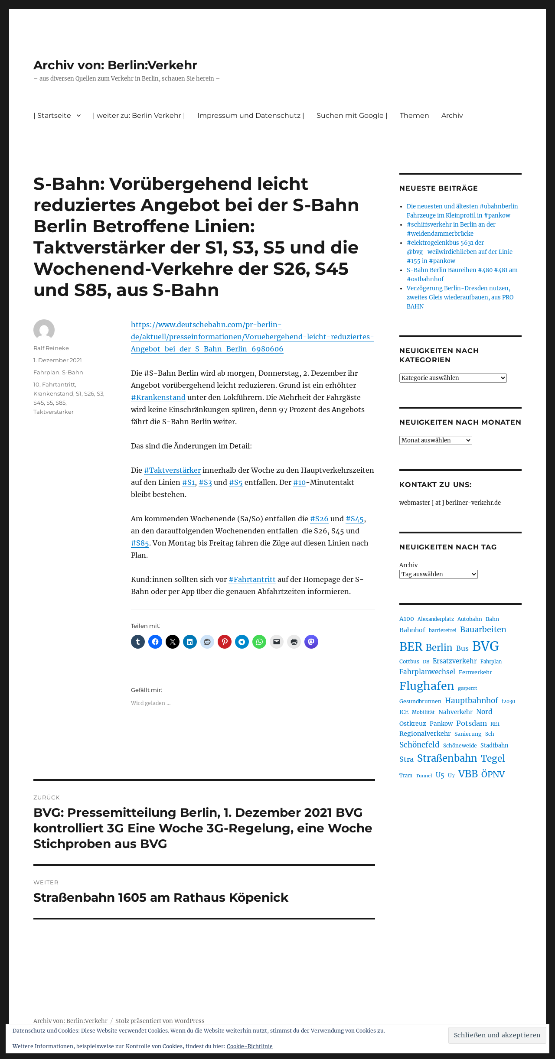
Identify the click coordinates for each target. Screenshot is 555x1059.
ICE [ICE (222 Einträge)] (403, 712)
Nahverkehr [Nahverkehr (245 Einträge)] (455, 712)
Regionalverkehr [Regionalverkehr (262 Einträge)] (425, 733)
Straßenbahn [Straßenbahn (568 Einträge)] (447, 758)
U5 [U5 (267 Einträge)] (440, 775)
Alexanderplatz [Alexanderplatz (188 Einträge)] (436, 619)
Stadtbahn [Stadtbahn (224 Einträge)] (494, 745)
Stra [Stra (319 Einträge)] (406, 759)
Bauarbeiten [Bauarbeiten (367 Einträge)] (483, 629)
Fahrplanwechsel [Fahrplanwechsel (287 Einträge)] (427, 672)
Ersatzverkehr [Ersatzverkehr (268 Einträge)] (455, 661)
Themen (414, 115)
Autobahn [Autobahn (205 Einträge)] (469, 619)
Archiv (452, 115)
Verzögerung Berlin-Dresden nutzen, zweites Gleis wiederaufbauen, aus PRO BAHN (460, 297)
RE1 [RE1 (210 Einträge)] (495, 724)
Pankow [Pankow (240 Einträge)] (441, 724)
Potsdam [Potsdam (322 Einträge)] (471, 723)
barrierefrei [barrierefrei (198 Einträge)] (443, 630)
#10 (299, 482)
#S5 (236, 482)
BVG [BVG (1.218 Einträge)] (485, 646)
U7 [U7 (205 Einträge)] (451, 775)
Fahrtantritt (58, 384)
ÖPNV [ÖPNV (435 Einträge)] (493, 774)
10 (36, 384)
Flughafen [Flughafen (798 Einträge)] (426, 686)
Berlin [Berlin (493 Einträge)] (439, 647)
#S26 (319, 518)
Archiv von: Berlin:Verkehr (115, 65)
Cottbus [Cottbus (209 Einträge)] (409, 661)
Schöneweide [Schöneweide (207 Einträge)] (460, 745)
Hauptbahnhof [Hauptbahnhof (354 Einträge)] (471, 700)
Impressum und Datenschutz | (250, 115)
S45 (38, 402)
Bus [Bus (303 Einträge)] (462, 648)
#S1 (188, 482)
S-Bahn (72, 372)
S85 (60, 402)
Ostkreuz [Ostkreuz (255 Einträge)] (412, 724)
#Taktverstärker (172, 470)
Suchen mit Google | (352, 115)
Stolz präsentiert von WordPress (160, 1021)
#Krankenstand (158, 397)
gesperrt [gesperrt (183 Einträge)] (467, 688)
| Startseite (52, 115)
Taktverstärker (53, 411)
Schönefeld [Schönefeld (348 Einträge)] (419, 745)
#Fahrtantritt (252, 579)
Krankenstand (53, 393)
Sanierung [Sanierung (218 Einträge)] (468, 734)
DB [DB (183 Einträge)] (426, 662)
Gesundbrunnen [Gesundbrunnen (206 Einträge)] (420, 701)
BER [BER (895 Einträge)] (410, 647)
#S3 (205, 482)
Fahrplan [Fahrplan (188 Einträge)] (491, 662)
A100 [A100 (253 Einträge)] (406, 619)
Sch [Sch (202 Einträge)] (489, 734)
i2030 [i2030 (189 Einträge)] (508, 701)
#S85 (140, 543)
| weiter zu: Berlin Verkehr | (139, 115)
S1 (79, 393)
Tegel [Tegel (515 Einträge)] (493, 758)
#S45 (355, 518)
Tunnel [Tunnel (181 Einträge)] (424, 776)
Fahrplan (46, 372)
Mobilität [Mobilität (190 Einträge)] (423, 712)
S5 (49, 402)
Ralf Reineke (51, 347)
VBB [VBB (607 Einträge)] (468, 774)
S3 (100, 393)
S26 (89, 393)
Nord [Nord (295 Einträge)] (484, 712)
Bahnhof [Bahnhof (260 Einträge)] (412, 630)
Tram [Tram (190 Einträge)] (405, 776)
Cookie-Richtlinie (250, 1046)
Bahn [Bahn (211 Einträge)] (492, 619)
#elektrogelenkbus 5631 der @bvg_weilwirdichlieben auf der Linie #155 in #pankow (460, 252)
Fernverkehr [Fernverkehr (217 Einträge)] (475, 672)
